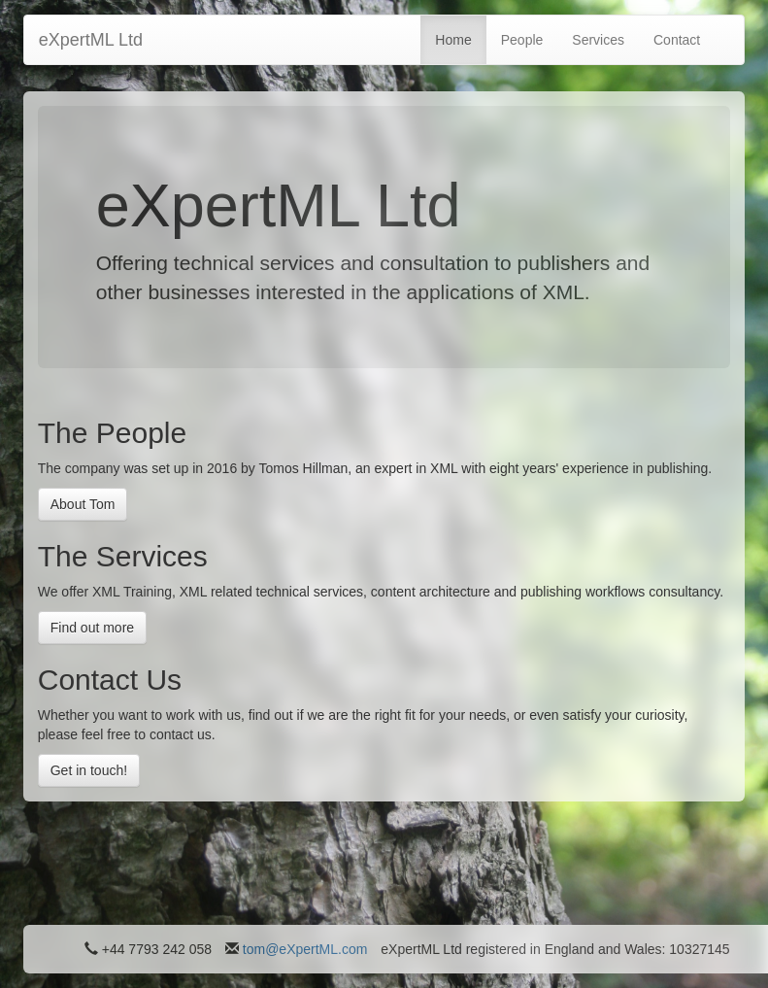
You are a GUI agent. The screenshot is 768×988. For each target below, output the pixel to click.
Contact (676, 40)
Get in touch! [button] (88, 770)
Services (598, 40)
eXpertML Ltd (91, 40)
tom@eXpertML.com (305, 949)
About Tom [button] (83, 504)
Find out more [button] (92, 627)
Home (453, 40)
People (522, 40)
